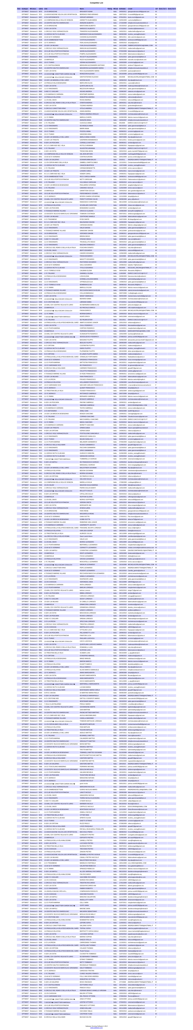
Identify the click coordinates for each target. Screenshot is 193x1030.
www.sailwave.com (96, 1027)
